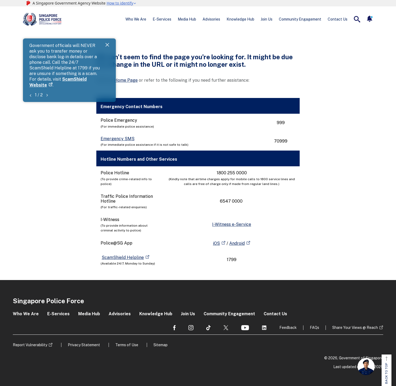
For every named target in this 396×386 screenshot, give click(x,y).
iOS (216, 243)
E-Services (162, 19)
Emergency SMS (117, 138)
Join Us (266, 19)
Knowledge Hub (240, 19)
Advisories (211, 19)
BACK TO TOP (386, 370)
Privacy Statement (84, 345)
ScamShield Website (145, 51)
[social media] (174, 327)
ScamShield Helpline (123, 257)
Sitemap (160, 345)
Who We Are (135, 19)
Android (237, 243)
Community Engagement (300, 19)
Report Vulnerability (30, 345)
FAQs (314, 327)
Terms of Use (126, 345)
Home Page (126, 80)
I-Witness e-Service (231, 224)
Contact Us (337, 19)
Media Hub (187, 19)
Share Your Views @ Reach (355, 327)
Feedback (288, 327)
